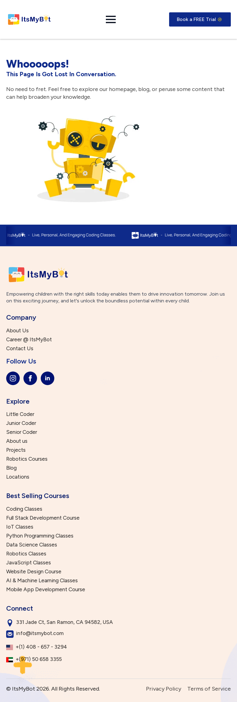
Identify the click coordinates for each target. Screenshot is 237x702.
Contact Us (19, 348)
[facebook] (30, 378)
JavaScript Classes (28, 562)
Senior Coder (21, 432)
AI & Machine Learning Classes (42, 580)
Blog (11, 468)
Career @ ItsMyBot (29, 339)
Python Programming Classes (39, 535)
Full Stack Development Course (43, 518)
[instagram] (13, 378)
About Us (17, 330)
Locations (17, 477)
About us (16, 441)
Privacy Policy (163, 688)
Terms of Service (209, 688)
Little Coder (20, 414)
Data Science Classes (31, 544)
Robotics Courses (27, 459)
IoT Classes (19, 527)
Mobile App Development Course (45, 589)
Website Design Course (33, 571)
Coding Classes (24, 509)
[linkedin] (47, 378)
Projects (16, 450)
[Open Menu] (111, 19)
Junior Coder (21, 423)
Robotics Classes (26, 553)
